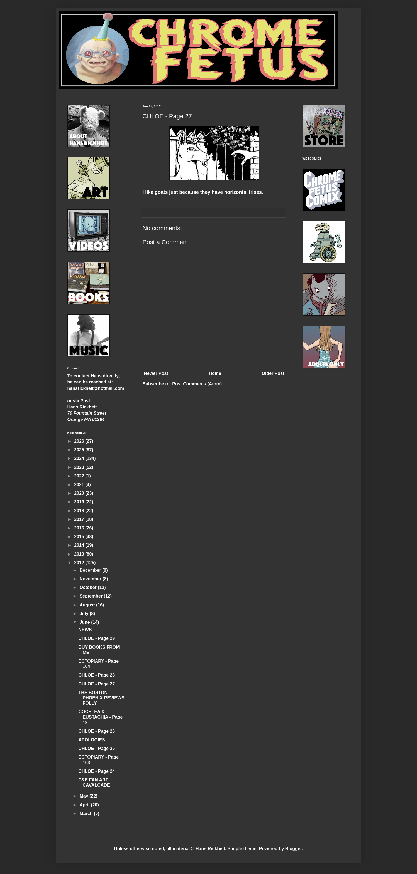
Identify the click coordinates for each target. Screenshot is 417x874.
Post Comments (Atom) (197, 384)
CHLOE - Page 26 (96, 731)
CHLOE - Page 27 (96, 684)
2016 (79, 528)
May (84, 796)
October (88, 587)
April (85, 805)
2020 (79, 493)
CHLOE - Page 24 (96, 771)
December (90, 570)
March (86, 813)
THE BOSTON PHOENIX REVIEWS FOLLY (101, 697)
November (91, 578)
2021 (79, 484)
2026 (79, 441)
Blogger (293, 848)
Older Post (273, 373)
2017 (79, 519)
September (91, 596)
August (87, 605)
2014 (79, 545)
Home (215, 373)
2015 (79, 536)
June (85, 622)
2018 (79, 510)
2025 (79, 449)
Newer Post (156, 373)
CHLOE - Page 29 (96, 638)
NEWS (85, 629)
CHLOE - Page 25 (96, 748)
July (84, 613)
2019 (79, 501)
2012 (79, 562)
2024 (79, 458)
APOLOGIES (91, 739)
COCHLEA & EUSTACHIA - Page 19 (100, 717)
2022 (79, 476)
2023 (79, 467)
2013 (79, 554)
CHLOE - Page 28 (96, 675)
